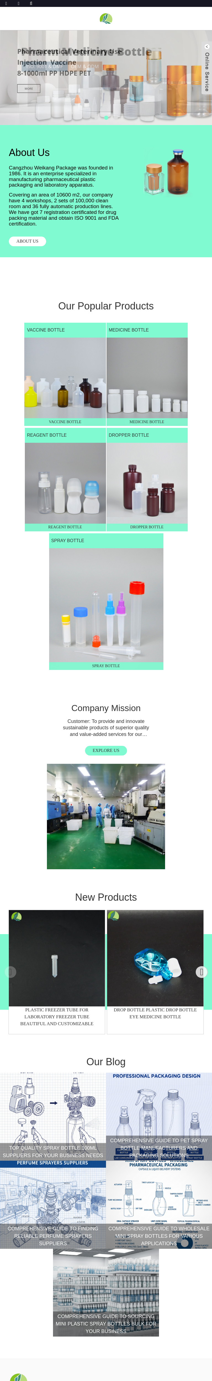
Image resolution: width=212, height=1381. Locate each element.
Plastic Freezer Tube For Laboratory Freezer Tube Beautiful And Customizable (56, 778)
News (15, 1242)
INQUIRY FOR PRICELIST (43, 1343)
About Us (20, 1202)
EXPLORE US (53, 604)
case (15, 1210)
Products (21, 1194)
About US (29, 241)
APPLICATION (23, 1234)
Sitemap (97, 1374)
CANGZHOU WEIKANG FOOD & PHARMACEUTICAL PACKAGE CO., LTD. (121, 1368)
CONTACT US (24, 1268)
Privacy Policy (123, 1374)
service (18, 1218)
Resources (22, 1226)
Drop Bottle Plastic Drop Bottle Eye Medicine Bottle (155, 774)
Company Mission (53, 561)
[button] (96, 118)
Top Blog (148, 1374)
